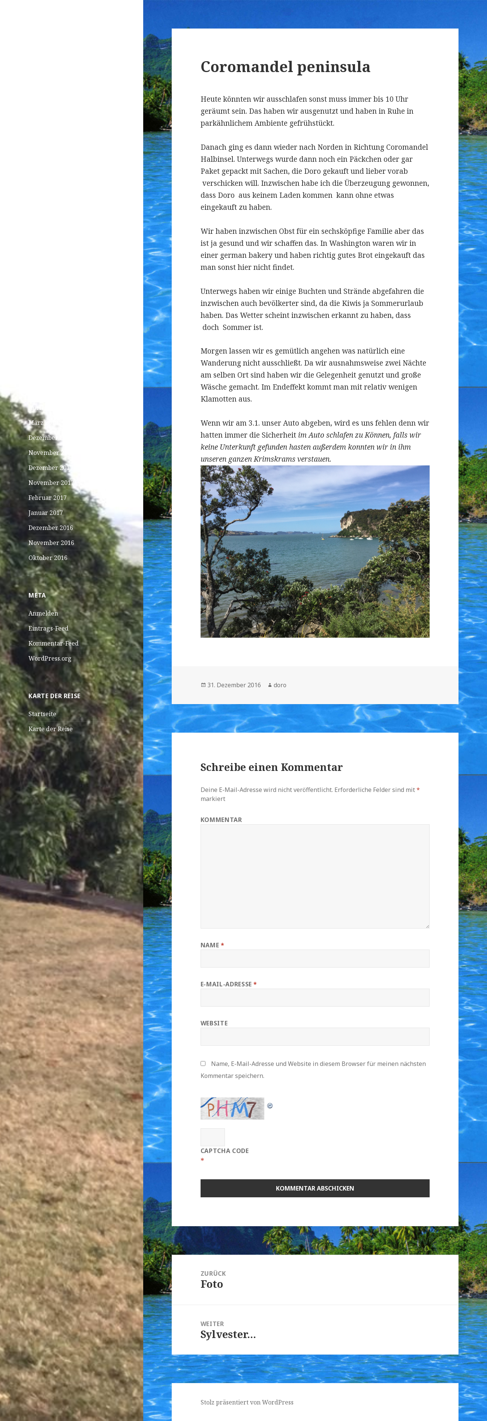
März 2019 (43, 422)
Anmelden (43, 613)
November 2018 (51, 453)
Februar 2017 (47, 498)
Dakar (37, 170)
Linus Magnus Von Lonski (65, 298)
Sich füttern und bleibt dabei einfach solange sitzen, (67, 273)
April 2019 (43, 407)
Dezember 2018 (50, 438)
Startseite (42, 714)
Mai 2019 (41, 392)
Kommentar (221, 820)
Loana (37, 322)
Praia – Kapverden (55, 155)
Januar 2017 (45, 513)
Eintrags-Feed (48, 628)
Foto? (63, 337)
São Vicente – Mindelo (59, 140)
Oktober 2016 (47, 558)
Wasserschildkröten (57, 249)
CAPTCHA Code (225, 1151)
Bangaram (71, 322)
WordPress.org (50, 658)
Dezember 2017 (50, 468)
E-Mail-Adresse (229, 984)
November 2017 (51, 483)
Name (213, 945)
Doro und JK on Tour (65, 40)
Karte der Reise (50, 729)
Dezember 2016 (50, 528)
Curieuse (41, 307)
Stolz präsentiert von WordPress (247, 1402)
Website (214, 1023)
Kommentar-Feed (53, 643)
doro (280, 685)
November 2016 (51, 543)
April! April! (46, 185)
